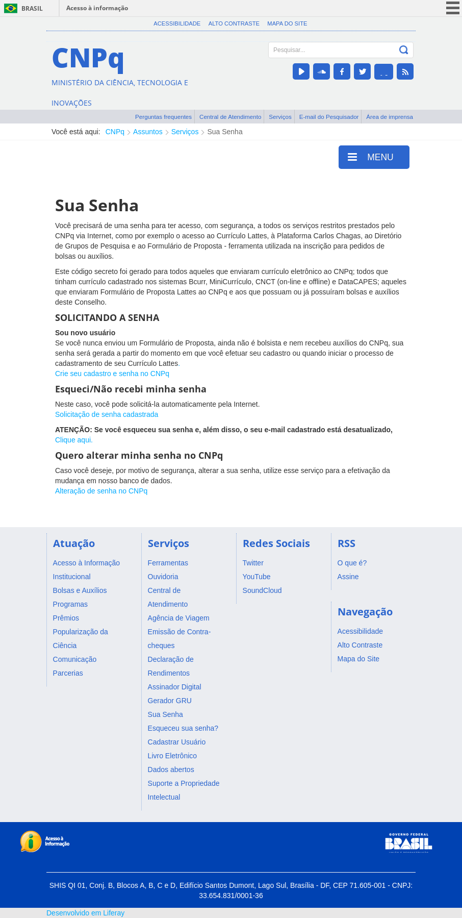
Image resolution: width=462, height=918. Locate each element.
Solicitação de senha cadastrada (106, 414)
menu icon (452, 8)
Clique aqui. (74, 440)
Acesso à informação (97, 8)
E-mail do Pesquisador (329, 116)
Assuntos (148, 132)
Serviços (280, 116)
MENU (371, 156)
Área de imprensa (389, 116)
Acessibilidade (176, 23)
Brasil (32, 8)
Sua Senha (224, 132)
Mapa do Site (287, 23)
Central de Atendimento (230, 116)
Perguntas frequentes (163, 116)
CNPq (115, 132)
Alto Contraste (234, 23)
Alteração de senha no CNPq (101, 491)
